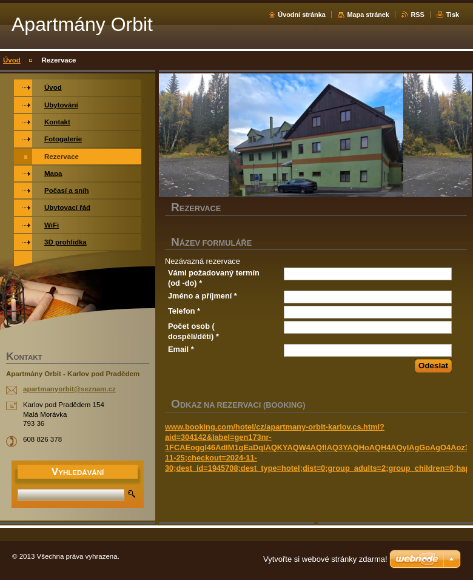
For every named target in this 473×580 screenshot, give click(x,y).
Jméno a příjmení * (202, 295)
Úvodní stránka (302, 14)
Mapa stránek (368, 14)
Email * (181, 349)
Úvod (12, 60)
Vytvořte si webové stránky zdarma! (325, 559)
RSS (417, 14)
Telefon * (184, 310)
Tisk (452, 14)
